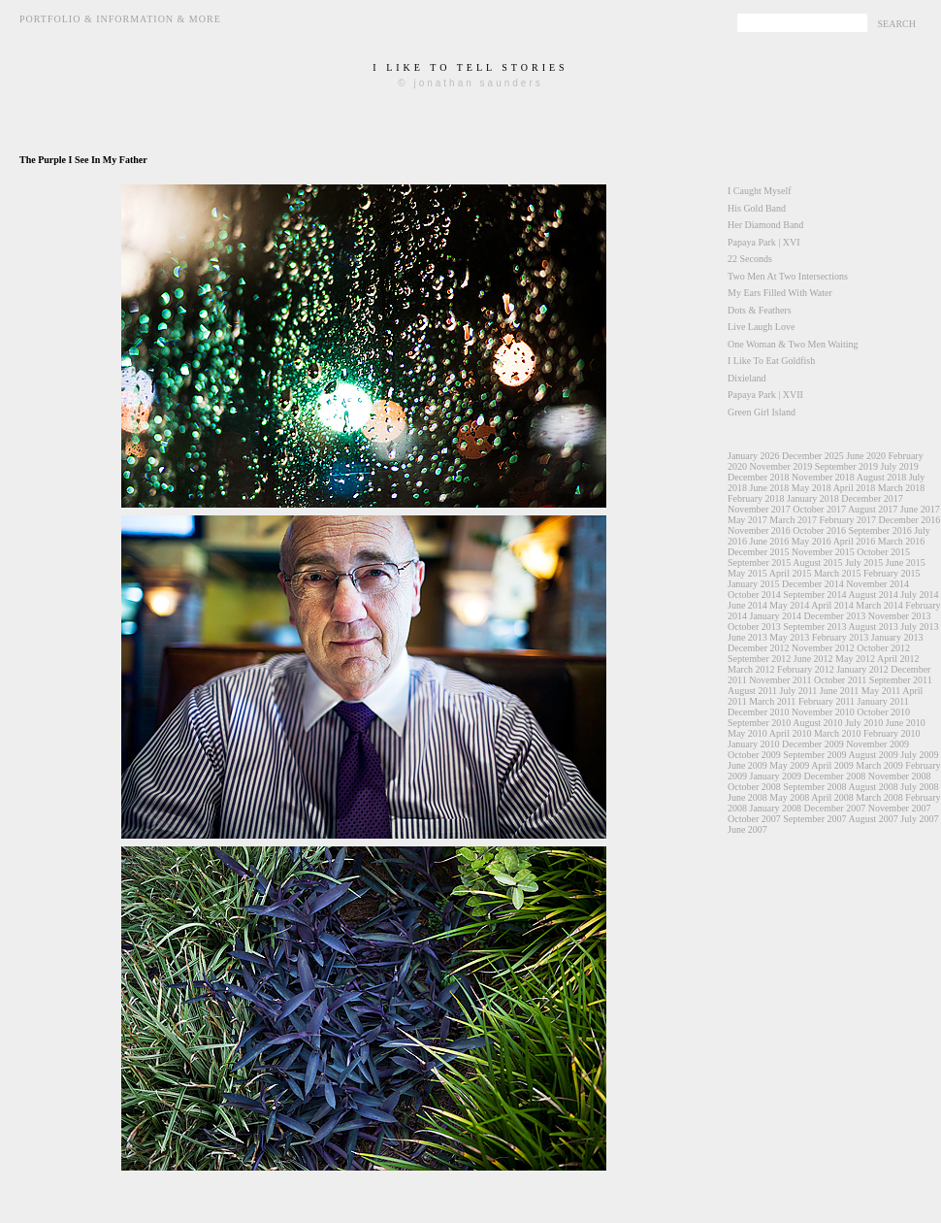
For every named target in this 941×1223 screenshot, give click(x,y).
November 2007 (899, 808)
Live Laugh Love (761, 326)
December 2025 (813, 455)
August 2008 (872, 786)
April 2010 (790, 733)
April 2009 (832, 765)
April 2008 (832, 797)
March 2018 (901, 487)
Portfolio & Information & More (120, 19)
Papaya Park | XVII (765, 394)
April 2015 (790, 573)
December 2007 (835, 808)
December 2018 (759, 477)
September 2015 (759, 562)
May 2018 (811, 487)
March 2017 (793, 519)
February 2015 (892, 573)
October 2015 (883, 551)
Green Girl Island (761, 412)
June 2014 (747, 605)
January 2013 (897, 637)
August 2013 (872, 626)
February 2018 (756, 498)
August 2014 (872, 594)
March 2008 (879, 797)
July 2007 (919, 818)
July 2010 (864, 722)
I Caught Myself (760, 190)
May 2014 (789, 605)
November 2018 (823, 477)
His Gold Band (757, 208)
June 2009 (747, 765)
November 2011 (780, 680)
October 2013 (754, 626)
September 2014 (814, 594)
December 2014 (813, 583)
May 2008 (789, 797)
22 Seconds (750, 258)
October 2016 (819, 530)
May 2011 (880, 690)
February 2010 (892, 733)
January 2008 (776, 808)
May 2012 (855, 658)
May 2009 (789, 765)
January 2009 (776, 776)
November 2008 (899, 776)
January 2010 (754, 744)
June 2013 (747, 637)
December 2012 (759, 648)
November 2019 (781, 466)
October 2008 (754, 786)
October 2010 (883, 712)
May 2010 (747, 733)
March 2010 (837, 733)
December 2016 (910, 519)
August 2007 (872, 818)
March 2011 (772, 701)
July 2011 (799, 690)
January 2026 (754, 455)
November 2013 (899, 616)
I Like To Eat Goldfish (771, 360)
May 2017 (747, 519)
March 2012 (751, 669)
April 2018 (854, 487)
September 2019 (846, 466)
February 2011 (826, 701)
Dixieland (746, 378)
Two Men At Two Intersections (788, 276)
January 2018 (813, 498)
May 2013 (789, 637)
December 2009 (813, 744)
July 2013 (919, 626)
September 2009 (814, 754)
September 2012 (759, 658)
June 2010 (905, 722)
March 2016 (901, 541)
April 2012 (898, 658)
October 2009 (754, 754)
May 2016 (811, 541)
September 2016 (879, 530)
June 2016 (770, 541)
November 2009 (877, 744)
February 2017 (847, 519)
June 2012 (813, 658)
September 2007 (814, 818)
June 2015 (905, 562)
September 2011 (900, 680)
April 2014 (832, 605)
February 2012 (805, 669)
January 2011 (883, 701)
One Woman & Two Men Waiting (793, 344)
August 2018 (881, 477)
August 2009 (872, 754)
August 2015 (817, 562)
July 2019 (899, 466)
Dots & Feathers (760, 310)
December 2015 (759, 551)
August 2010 (817, 722)
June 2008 (747, 797)
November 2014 (877, 583)
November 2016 (759, 530)
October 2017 (819, 509)
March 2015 (837, 573)
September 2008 (814, 786)
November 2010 (823, 712)
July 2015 (864, 562)
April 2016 (854, 541)
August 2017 (872, 509)
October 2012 (883, 648)
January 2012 (862, 669)
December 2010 (759, 712)
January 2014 (776, 616)
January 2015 (754, 583)
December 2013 (835, 616)
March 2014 (879, 605)
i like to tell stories (470, 67)
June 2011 (839, 690)
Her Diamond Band (765, 224)
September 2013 (814, 626)
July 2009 (919, 754)
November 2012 (823, 648)
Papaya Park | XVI (763, 242)
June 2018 (770, 487)
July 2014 (919, 594)
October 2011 (840, 680)
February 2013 (840, 637)
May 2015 (747, 573)
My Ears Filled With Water (780, 292)
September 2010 (759, 722)
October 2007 (754, 818)
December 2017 (872, 498)
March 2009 (879, 765)
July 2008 (919, 786)
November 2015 (823, 551)
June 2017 (920, 509)
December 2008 (835, 776)
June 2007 (747, 829)
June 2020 (866, 455)
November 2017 (759, 509)
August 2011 (752, 690)
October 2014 (754, 594)
